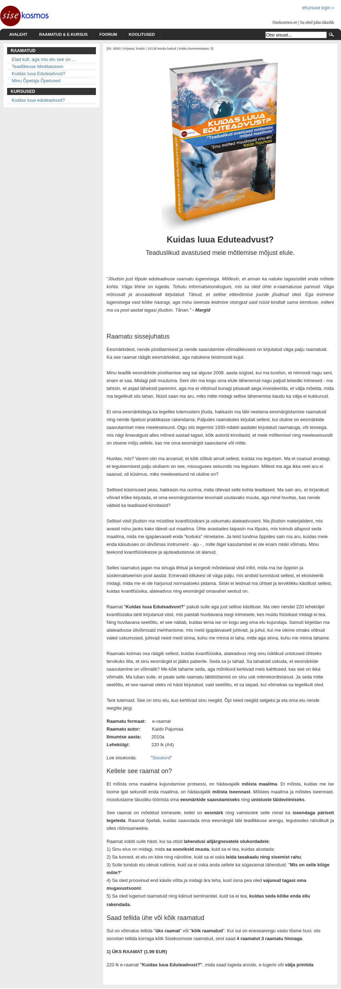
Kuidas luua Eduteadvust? (38, 73)
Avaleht (18, 34)
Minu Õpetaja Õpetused (36, 80)
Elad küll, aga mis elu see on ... (44, 59)
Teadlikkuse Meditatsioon (37, 66)
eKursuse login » (318, 7)
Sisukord (161, 757)
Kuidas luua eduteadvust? (38, 100)
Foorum (108, 34)
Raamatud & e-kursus (63, 34)
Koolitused (142, 34)
